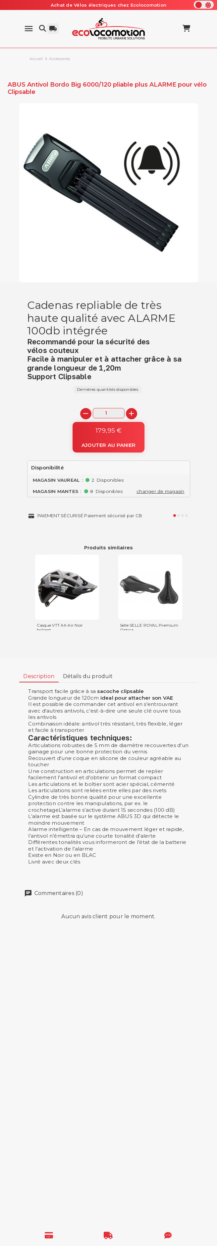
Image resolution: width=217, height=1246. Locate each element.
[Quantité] (109, 413)
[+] (131, 413)
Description (38, 676)
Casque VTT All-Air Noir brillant (60, 627)
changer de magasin (160, 491)
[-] (85, 413)
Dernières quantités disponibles (107, 389)
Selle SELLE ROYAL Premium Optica (149, 627)
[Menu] (28, 28)
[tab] (39, 676)
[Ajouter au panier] (108, 437)
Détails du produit (88, 676)
